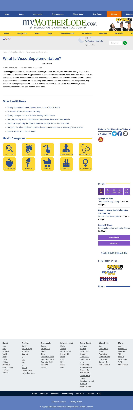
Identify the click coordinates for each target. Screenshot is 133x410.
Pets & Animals (104, 365)
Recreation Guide (47, 362)
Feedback (55, 393)
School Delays (8, 367)
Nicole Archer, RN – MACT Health (22, 131)
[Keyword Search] (115, 43)
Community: (46, 343)
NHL (23, 365)
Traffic (5, 359)
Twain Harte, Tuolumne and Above (85, 359)
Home (34, 393)
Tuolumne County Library (108, 201)
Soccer (24, 368)
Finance (82, 378)
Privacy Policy (67, 393)
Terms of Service (58, 402)
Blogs (50, 33)
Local (4, 346)
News (7, 14)
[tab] (101, 191)
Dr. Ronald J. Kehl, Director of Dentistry (24, 111)
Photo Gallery (123, 365)
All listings (83, 346)
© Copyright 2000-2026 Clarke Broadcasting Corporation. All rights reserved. (66, 407)
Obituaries (6, 365)
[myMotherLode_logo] (59, 24)
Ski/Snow (25, 351)
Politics (5, 362)
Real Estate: (85, 372)
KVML (62, 359)
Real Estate (97, 14)
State (4, 349)
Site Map (80, 393)
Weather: (25, 343)
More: (120, 343)
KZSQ (62, 362)
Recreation (119, 33)
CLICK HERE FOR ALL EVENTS (114, 253)
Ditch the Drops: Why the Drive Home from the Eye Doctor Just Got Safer (38, 123)
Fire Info (44, 367)
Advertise (90, 393)
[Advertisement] (115, 308)
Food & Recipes (65, 351)
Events (6, 33)
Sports (21, 14)
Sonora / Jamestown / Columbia (84, 351)
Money (5, 357)
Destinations (87, 33)
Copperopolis (84, 370)
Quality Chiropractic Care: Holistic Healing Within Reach (31, 115)
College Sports (27, 370)
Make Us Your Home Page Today (113, 129)
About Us (44, 393)
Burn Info (99, 41)
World (5, 354)
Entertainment (58, 14)
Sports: (25, 354)
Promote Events (104, 357)
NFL (23, 357)
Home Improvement (87, 381)
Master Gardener (86, 386)
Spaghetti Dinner (105, 225)
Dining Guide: (85, 343)
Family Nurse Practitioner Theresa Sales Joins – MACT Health (34, 107)
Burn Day (25, 346)
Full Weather (89, 41)
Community (38, 14)
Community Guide (67, 33)
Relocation (83, 384)
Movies (63, 346)
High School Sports (28, 373)
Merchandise (103, 349)
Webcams (103, 33)
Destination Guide (47, 359)
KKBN (62, 365)
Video (120, 354)
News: (5, 343)
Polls (62, 367)
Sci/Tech (6, 370)
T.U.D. (120, 362)
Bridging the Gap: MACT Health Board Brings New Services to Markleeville (39, 119)
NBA (23, 362)
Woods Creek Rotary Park (109, 216)
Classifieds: (104, 343)
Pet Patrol (44, 365)
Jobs (100, 346)
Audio (120, 346)
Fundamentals (85, 376)
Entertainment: (66, 343)
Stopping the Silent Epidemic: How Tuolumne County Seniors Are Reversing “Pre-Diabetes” (45, 127)
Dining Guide (78, 14)
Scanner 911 (122, 349)
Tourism (5, 373)
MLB (23, 360)
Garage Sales (103, 362)
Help (99, 393)
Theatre (63, 349)
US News (6, 351)
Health (114, 14)
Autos (101, 351)
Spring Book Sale (105, 198)
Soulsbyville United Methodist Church (114, 228)
